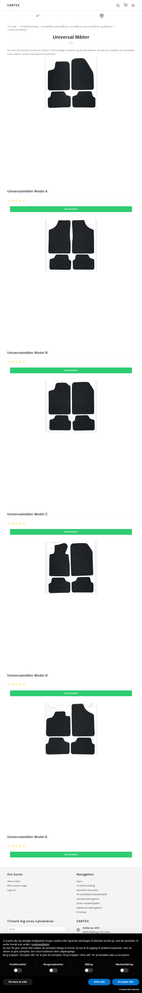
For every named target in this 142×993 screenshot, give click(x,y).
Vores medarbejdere (88, 903)
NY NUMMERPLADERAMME (91, 894)
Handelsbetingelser (87, 898)
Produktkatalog (85, 885)
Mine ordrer (14, 881)
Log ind (11, 890)
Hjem (79, 881)
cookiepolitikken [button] (40, 944)
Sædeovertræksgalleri (89, 907)
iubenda (135, 989)
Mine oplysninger (17, 885)
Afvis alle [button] (99, 981)
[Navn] (36, 929)
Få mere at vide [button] (18, 981)
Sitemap (81, 912)
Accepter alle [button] (125, 981)
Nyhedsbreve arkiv (87, 890)
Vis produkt (71, 209)
